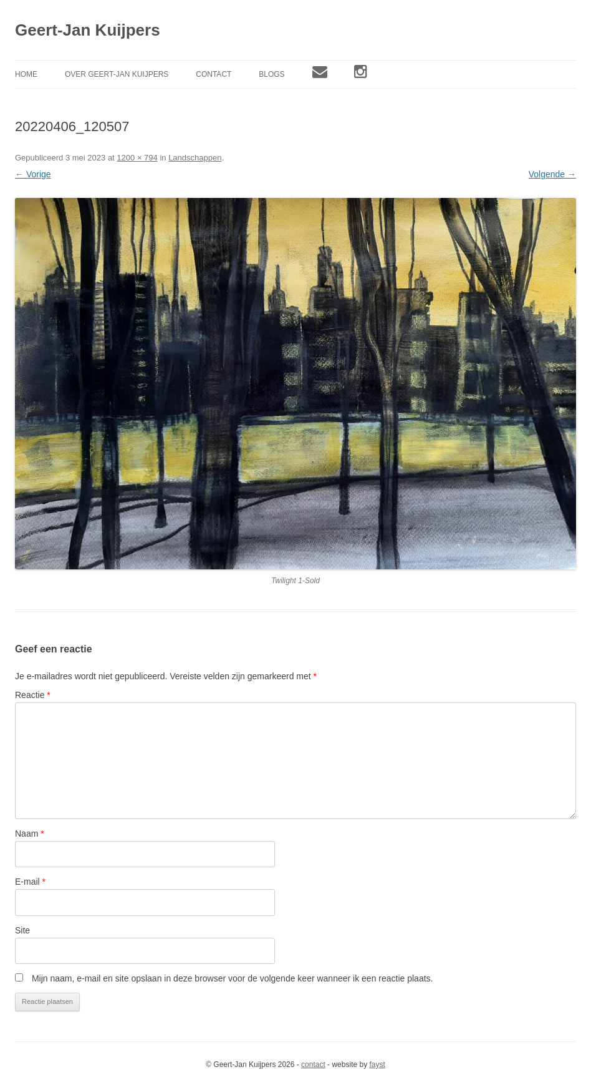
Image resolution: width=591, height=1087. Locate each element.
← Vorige (33, 174)
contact (313, 1064)
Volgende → (552, 174)
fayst (377, 1064)
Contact (213, 74)
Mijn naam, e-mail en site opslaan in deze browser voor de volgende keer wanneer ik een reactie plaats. (232, 978)
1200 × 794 (137, 157)
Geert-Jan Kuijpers (87, 30)
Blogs (271, 74)
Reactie (32, 695)
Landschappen (194, 157)
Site (22, 930)
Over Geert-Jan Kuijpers (116, 74)
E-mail (30, 882)
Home (26, 74)
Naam (29, 834)
